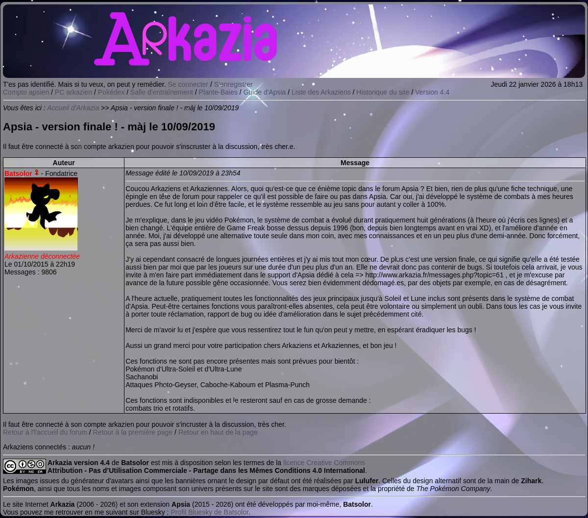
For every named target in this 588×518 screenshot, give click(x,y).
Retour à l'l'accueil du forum (45, 432)
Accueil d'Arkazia (73, 108)
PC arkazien (73, 92)
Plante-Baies (218, 92)
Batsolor (18, 173)
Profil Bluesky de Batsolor (209, 512)
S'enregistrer (233, 84)
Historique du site (382, 92)
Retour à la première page (133, 432)
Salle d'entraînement (161, 92)
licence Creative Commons (324, 463)
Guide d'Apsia (265, 92)
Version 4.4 (432, 92)
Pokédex (111, 92)
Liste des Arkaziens (321, 92)
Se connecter (188, 84)
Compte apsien (26, 92)
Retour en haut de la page (218, 432)
